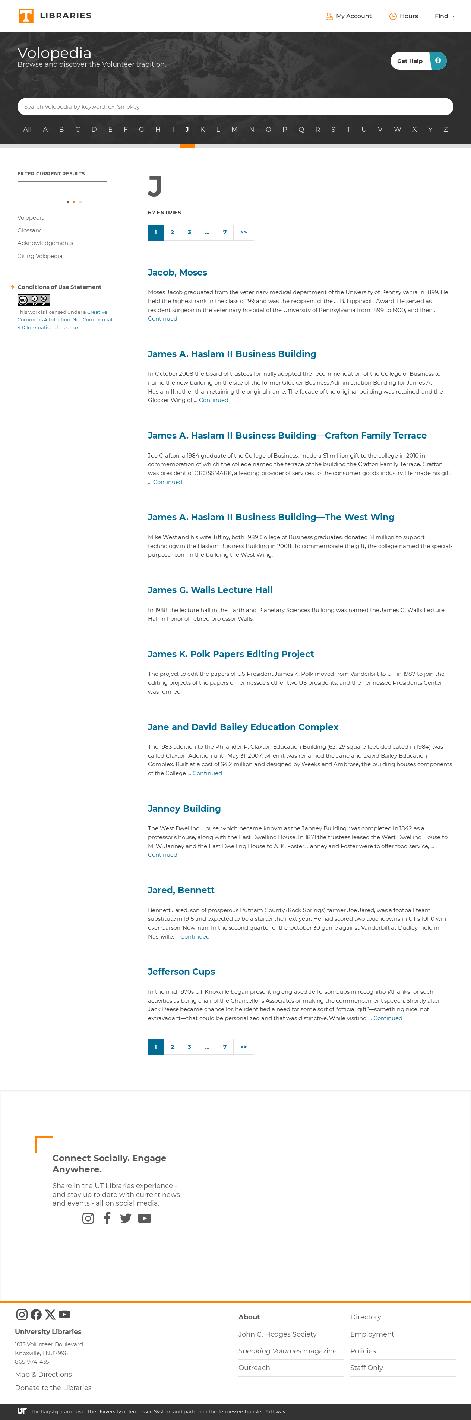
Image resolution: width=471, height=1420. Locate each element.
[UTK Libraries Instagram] (22, 1314)
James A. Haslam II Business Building (232, 354)
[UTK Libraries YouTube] (64, 1314)
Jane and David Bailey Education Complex (243, 727)
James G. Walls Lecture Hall (210, 590)
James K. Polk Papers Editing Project (231, 654)
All (27, 129)
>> (243, 232)
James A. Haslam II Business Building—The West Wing (271, 517)
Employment (372, 1334)
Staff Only (366, 1368)
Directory (365, 1317)
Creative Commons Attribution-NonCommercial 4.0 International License (65, 319)
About (249, 1317)
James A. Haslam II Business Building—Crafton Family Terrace (287, 435)
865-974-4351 (33, 1361)
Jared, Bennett (181, 890)
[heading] (92, 57)
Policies (363, 1351)
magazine (287, 1351)
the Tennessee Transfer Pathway (247, 1411)
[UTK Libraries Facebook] (36, 1314)
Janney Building (184, 808)
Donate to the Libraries (53, 1388)
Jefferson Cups (181, 972)
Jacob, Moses (177, 272)
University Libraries (48, 1332)
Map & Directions (43, 1374)
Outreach (254, 1368)
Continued (162, 318)
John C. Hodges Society (277, 1334)
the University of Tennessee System (130, 1411)
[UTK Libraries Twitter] (50, 1314)
